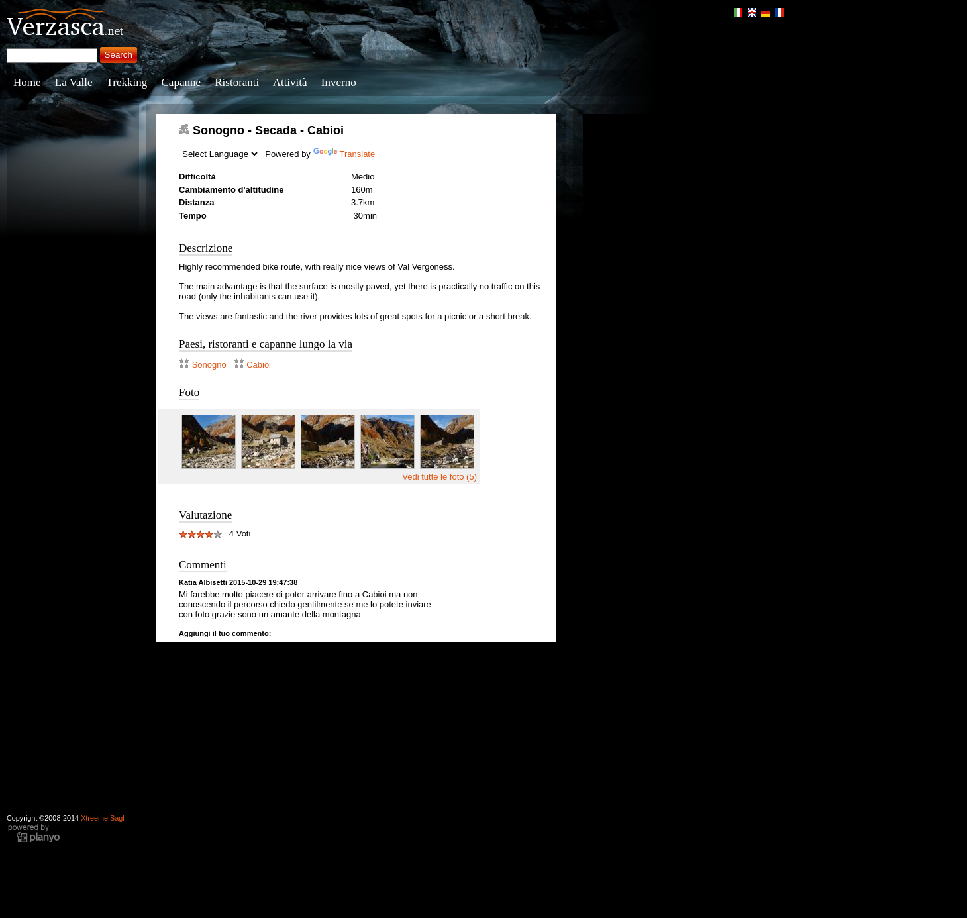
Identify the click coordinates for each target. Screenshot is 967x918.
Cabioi (258, 365)
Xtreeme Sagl (103, 818)
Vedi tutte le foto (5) (439, 477)
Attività (290, 82)
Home (27, 82)
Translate (344, 154)
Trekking (127, 82)
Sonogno (209, 365)
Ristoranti (237, 82)
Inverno (338, 82)
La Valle (74, 82)
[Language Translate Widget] (219, 154)
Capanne (181, 82)
